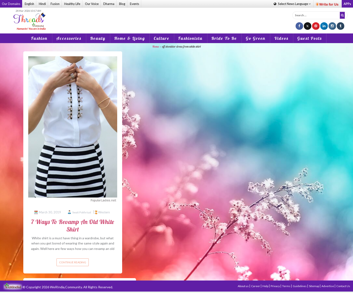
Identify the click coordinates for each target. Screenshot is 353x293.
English (29, 4)
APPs (347, 4)
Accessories (68, 38)
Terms (286, 286)
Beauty (97, 38)
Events (134, 4)
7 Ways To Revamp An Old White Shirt (72, 225)
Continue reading (72, 262)
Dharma (108, 4)
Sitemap (314, 286)
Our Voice (92, 4)
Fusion (55, 4)
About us (243, 286)
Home (155, 46)
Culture (161, 38)
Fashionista (190, 38)
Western (104, 212)
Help (265, 286)
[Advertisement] (176, 19)
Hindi (42, 4)
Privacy (275, 286)
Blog (122, 4)
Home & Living (129, 38)
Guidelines (300, 286)
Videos (281, 38)
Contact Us (343, 286)
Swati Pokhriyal (81, 212)
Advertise (327, 286)
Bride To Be (224, 38)
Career (256, 286)
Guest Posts (309, 38)
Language (292, 4)
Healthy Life (72, 4)
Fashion (39, 38)
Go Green (255, 38)
